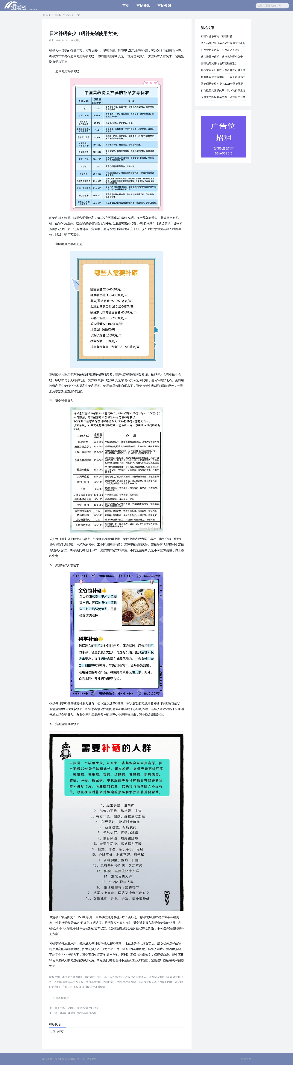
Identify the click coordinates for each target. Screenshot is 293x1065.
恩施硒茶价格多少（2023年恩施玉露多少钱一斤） (222, 84)
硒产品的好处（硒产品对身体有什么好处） (223, 44)
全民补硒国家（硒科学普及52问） (74, 1007)
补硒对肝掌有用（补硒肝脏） (218, 36)
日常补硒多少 (61, 998)
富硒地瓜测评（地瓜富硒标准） (219, 63)
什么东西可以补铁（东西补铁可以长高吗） (223, 71)
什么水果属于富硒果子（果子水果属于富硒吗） (223, 77)
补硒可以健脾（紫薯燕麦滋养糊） (74, 1013)
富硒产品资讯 (63, 15)
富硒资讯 (143, 6)
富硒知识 (164, 6)
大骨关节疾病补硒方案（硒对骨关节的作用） (223, 98)
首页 (125, 6)
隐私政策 (47, 1058)
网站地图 (92, 1058)
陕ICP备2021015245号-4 (69, 1058)
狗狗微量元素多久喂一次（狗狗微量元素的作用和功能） (223, 91)
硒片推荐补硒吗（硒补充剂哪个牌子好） (222, 57)
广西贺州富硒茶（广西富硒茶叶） (220, 49)
